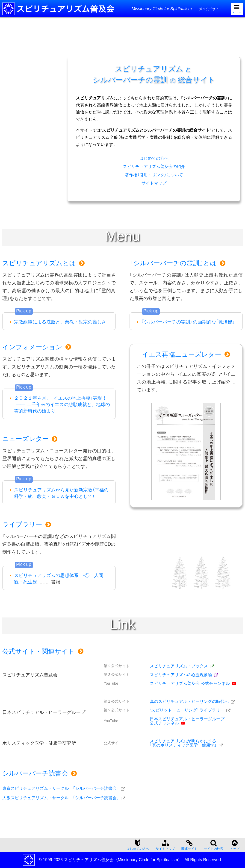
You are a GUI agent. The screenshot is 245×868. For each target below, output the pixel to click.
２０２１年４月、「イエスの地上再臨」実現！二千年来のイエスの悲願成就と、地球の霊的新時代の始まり (62, 404)
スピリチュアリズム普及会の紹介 (154, 166)
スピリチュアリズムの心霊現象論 (181, 674)
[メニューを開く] (237, 9)
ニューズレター (25, 438)
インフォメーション (32, 347)
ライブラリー (22, 524)
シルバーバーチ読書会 (35, 773)
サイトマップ (154, 183)
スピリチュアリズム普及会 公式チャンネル (190, 683)
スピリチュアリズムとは (39, 263)
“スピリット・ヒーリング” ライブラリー (187, 710)
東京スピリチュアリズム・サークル (60, 788)
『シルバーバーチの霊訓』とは (173, 263)
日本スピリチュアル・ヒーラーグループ (187, 721)
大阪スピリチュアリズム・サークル (60, 798)
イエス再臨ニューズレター (181, 354)
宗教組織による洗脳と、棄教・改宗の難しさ (60, 321)
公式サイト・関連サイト (38, 651)
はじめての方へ (153, 158)
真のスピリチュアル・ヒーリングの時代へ (189, 701)
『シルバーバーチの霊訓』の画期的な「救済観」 (188, 321)
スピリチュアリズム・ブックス (179, 666)
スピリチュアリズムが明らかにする (183, 743)
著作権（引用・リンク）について (154, 175)
